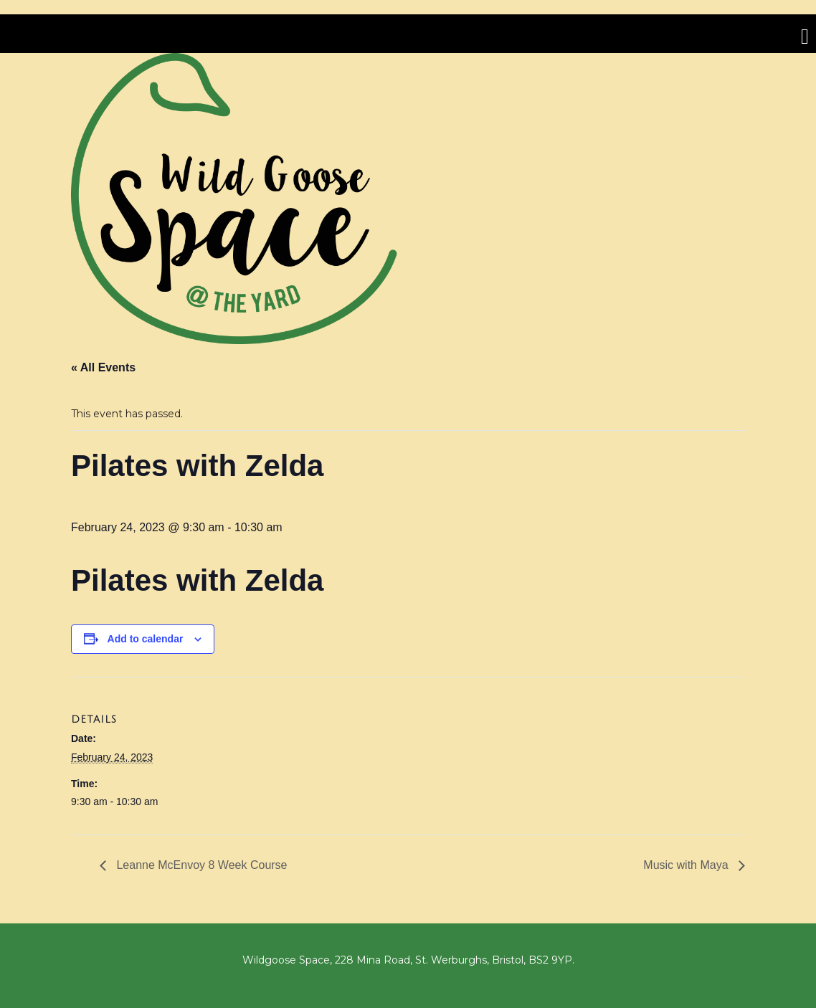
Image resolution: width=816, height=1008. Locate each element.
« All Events (103, 367)
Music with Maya (687, 865)
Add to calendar (146, 639)
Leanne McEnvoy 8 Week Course (200, 865)
